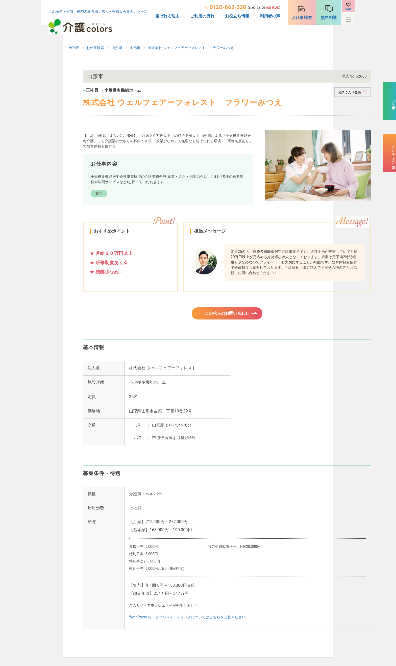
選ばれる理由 (167, 16)
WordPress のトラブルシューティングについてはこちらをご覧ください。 (189, 620)
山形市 (135, 48)
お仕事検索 (302, 17)
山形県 (117, 48)
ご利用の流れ (202, 16)
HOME (74, 48)
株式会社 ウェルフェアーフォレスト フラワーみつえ (191, 48)
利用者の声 (270, 16)
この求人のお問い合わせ (227, 315)
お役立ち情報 (237, 16)
